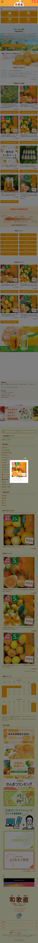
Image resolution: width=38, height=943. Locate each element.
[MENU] (2, 1)
